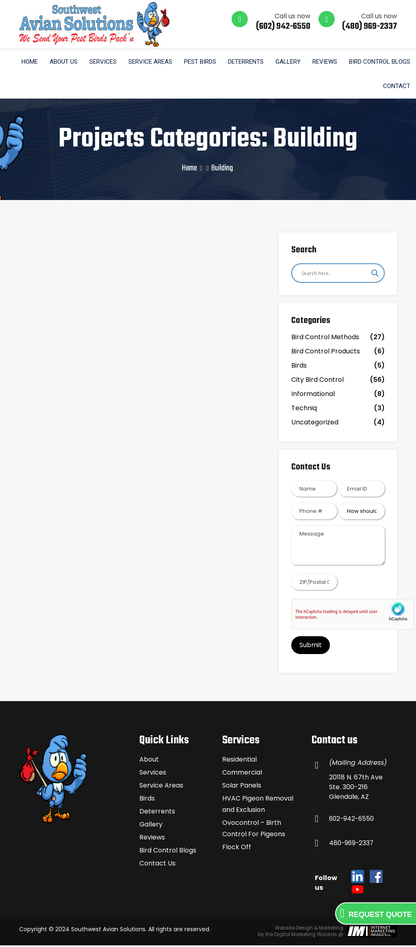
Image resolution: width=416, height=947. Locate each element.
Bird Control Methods (325, 338)
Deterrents (244, 62)
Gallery (286, 62)
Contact (396, 87)
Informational (313, 395)
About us (60, 62)
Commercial (242, 774)
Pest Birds (198, 62)
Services (100, 62)
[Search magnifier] (375, 274)
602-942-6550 (352, 820)
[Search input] (334, 274)
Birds (299, 367)
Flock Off (236, 848)
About (149, 761)
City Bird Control (317, 381)
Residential (239, 761)
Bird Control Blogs (379, 62)
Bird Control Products (325, 352)
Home (26, 62)
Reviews (324, 62)
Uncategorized (314, 423)
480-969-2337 (352, 844)
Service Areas (148, 62)
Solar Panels (241, 787)
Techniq (304, 409)
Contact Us (157, 865)
